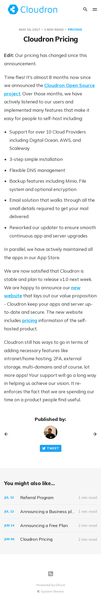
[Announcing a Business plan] (50, 511)
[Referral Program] (50, 497)
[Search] (85, 9)
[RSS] (50, 574)
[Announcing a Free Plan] (50, 525)
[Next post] (93, 434)
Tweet (50, 448)
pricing (75, 29)
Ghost (60, 585)
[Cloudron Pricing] (50, 539)
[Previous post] (8, 434)
